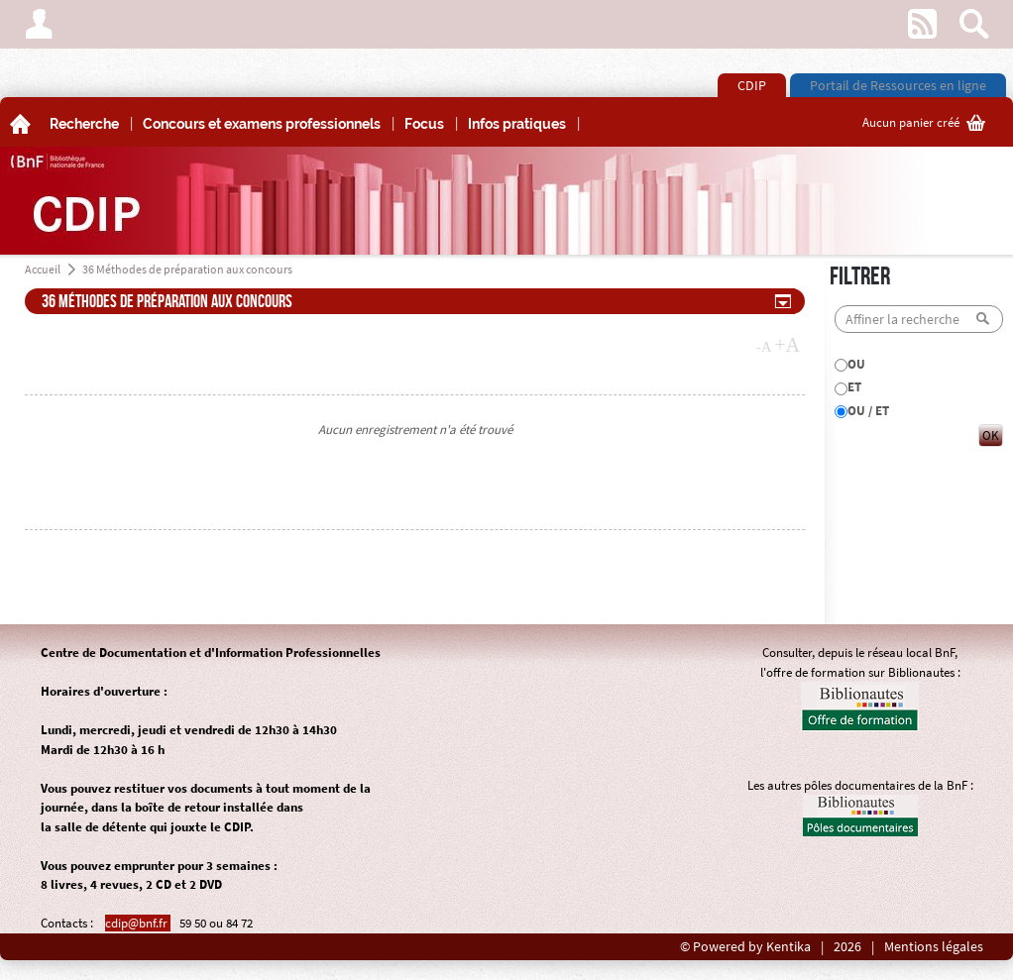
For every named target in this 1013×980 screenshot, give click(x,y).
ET (854, 387)
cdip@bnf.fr (137, 923)
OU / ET (868, 410)
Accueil (42, 269)
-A (764, 347)
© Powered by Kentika (745, 946)
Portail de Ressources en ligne (898, 85)
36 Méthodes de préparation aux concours (187, 269)
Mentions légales (933, 946)
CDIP (751, 85)
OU (856, 364)
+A (787, 345)
